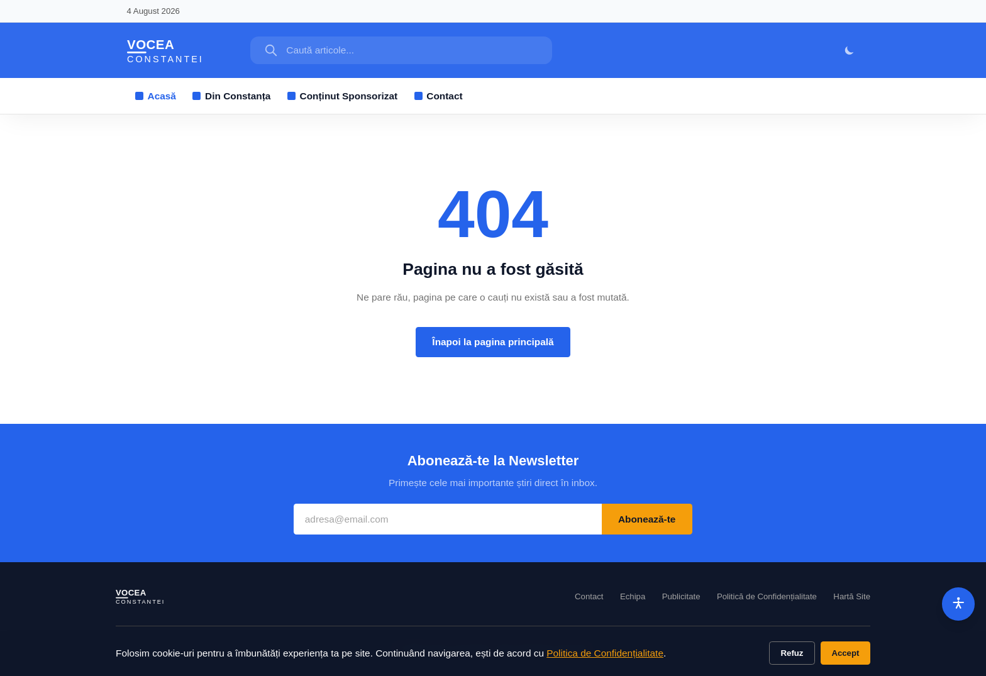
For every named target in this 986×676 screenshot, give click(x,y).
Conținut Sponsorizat (342, 96)
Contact (438, 96)
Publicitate (681, 596)
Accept (845, 653)
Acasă (155, 96)
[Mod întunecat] (850, 50)
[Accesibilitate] (958, 604)
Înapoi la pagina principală (492, 341)
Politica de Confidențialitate (604, 653)
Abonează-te (647, 519)
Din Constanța (231, 96)
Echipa (632, 596)
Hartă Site (851, 596)
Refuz (792, 653)
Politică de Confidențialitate (767, 596)
